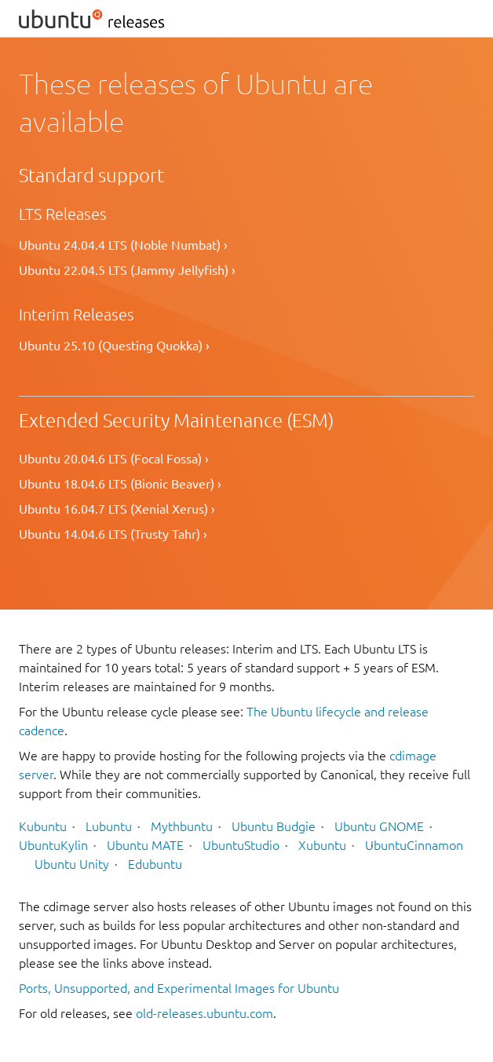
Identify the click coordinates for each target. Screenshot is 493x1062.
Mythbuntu (182, 826)
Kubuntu (43, 826)
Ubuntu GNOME (379, 826)
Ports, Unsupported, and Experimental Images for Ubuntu (179, 988)
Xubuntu (322, 845)
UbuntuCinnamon (414, 845)
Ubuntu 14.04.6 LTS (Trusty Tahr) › (113, 534)
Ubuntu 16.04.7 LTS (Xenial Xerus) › (117, 509)
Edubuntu (155, 864)
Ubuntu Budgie (274, 826)
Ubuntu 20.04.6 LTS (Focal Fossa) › (114, 459)
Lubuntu (109, 826)
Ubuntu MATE (145, 845)
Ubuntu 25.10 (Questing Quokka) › (114, 346)
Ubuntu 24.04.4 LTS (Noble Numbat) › (123, 245)
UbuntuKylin (53, 845)
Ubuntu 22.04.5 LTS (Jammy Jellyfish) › (127, 270)
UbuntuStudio (241, 845)
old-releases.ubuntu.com (204, 1013)
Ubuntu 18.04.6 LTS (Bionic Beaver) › (120, 484)
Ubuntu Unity (72, 864)
